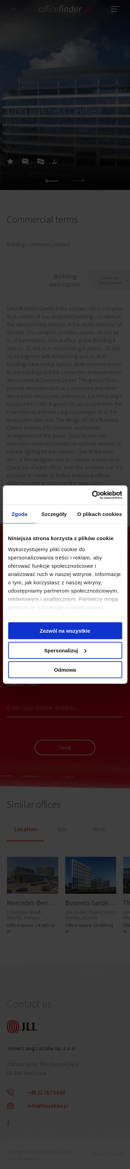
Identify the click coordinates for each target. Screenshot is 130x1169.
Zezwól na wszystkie (65, 631)
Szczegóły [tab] (54, 514)
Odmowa (65, 670)
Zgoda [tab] (19, 514)
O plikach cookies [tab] (99, 514)
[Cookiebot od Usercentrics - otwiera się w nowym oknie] (92, 494)
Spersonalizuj (65, 650)
